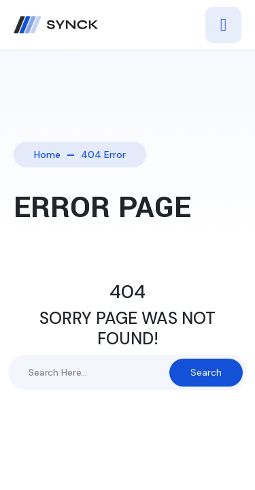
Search (206, 372)
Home (47, 154)
